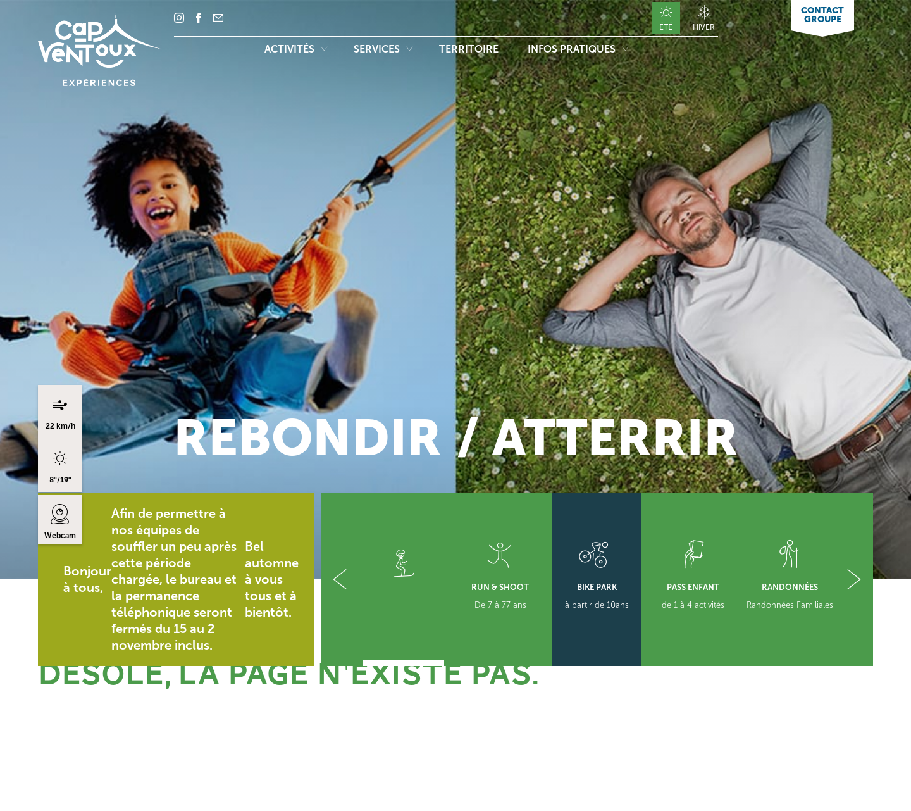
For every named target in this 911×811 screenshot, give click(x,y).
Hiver (704, 27)
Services (383, 49)
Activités (295, 49)
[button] (340, 579)
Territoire (470, 49)
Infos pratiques (578, 49)
